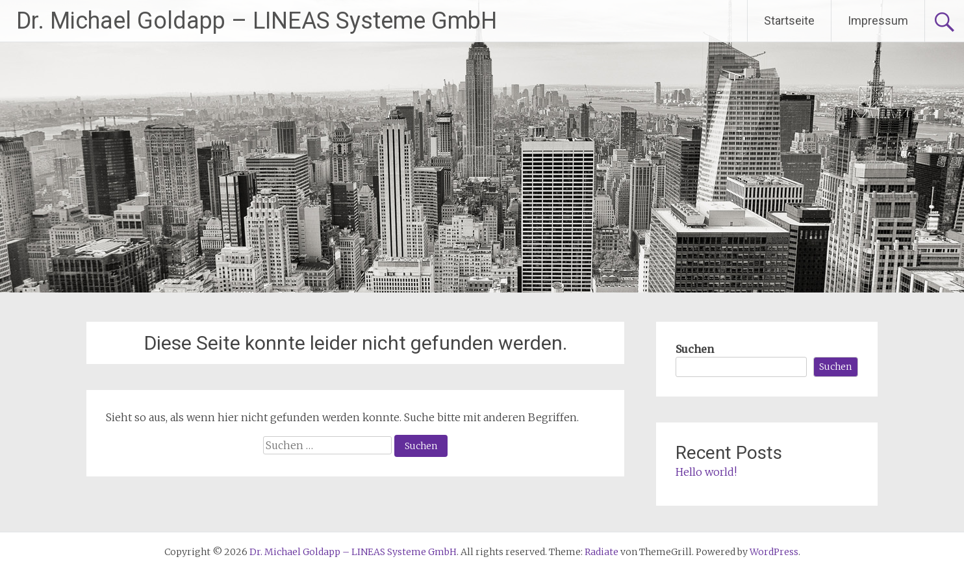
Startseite (789, 20)
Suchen (695, 349)
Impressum (878, 20)
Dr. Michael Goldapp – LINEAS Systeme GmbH (256, 20)
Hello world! (706, 471)
